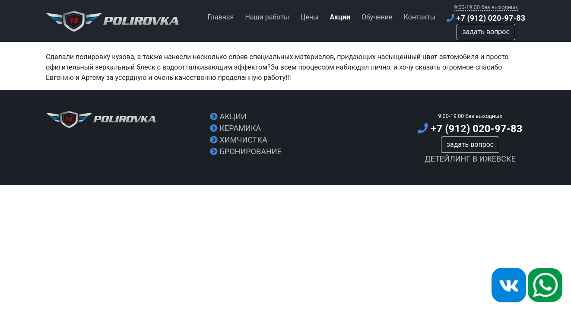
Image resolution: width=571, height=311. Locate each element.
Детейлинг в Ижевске (470, 158)
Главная (220, 17)
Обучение (377, 17)
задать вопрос (485, 32)
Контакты (419, 17)
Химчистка (238, 139)
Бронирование (246, 151)
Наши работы (267, 17)
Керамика (235, 128)
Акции (228, 116)
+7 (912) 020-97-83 (486, 17)
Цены (309, 17)
